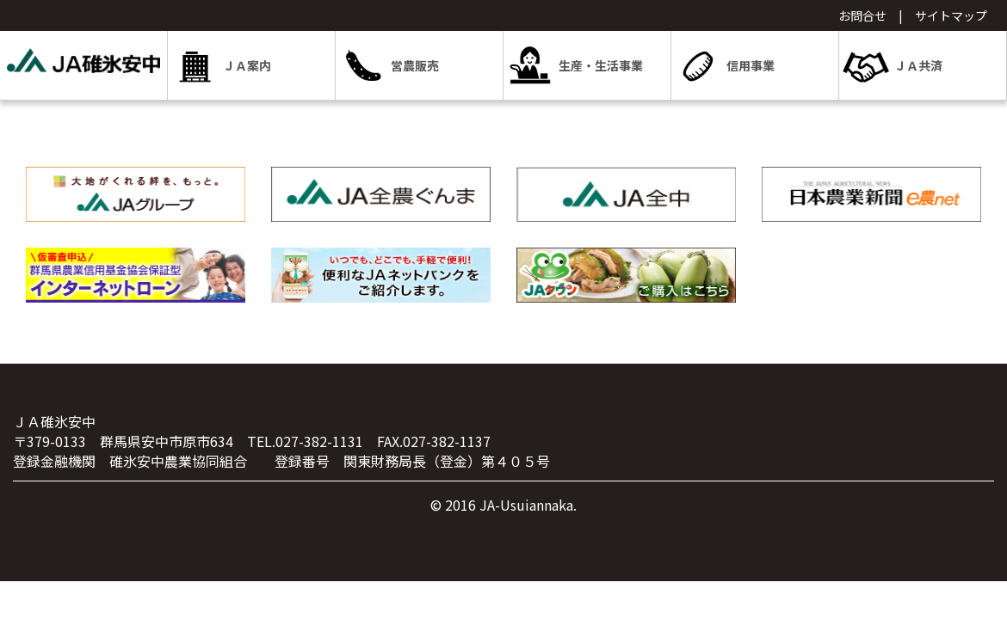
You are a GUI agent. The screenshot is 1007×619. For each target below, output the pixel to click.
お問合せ (862, 15)
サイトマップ (951, 15)
